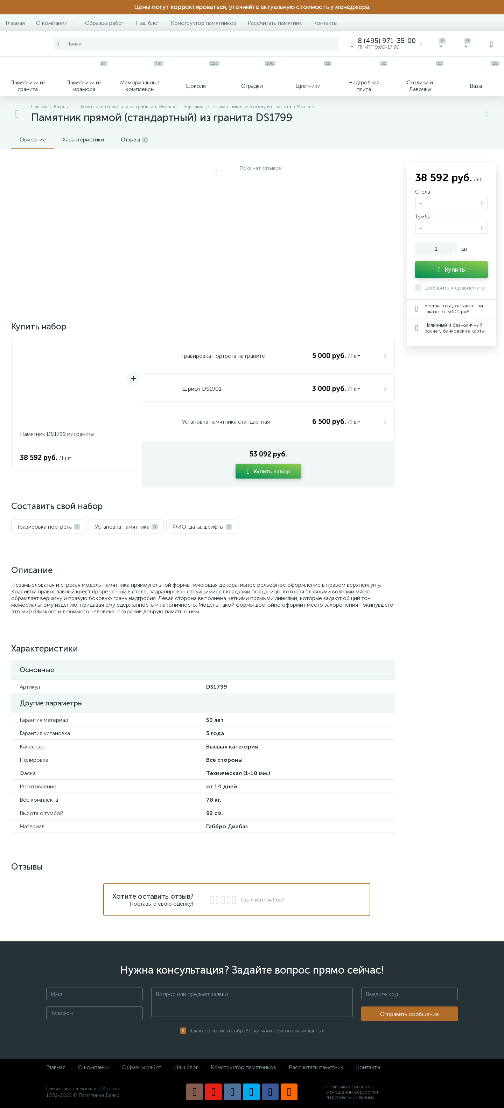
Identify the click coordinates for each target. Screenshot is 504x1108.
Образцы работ (104, 23)
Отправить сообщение (409, 1014)
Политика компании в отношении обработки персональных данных (352, 1092)
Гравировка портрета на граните (223, 356)
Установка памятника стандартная (226, 421)
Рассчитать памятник (274, 23)
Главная (15, 23)
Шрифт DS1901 (202, 388)
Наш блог (147, 23)
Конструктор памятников (203, 23)
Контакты (325, 23)
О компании (55, 23)
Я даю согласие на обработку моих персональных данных (256, 1031)
